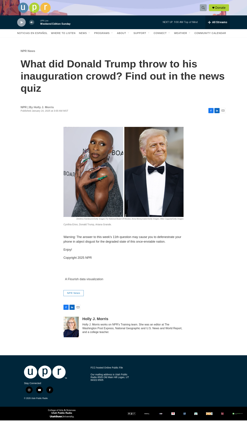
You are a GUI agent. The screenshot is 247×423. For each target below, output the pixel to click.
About (121, 35)
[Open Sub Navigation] (89, 35)
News (83, 35)
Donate (221, 9)
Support (139, 35)
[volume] (32, 25)
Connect (160, 35)
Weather (180, 35)
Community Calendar (210, 35)
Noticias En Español (32, 35)
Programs (102, 35)
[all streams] (217, 25)
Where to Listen (63, 35)
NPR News (28, 53)
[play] (21, 25)
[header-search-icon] (203, 9)
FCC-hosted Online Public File (107, 370)
